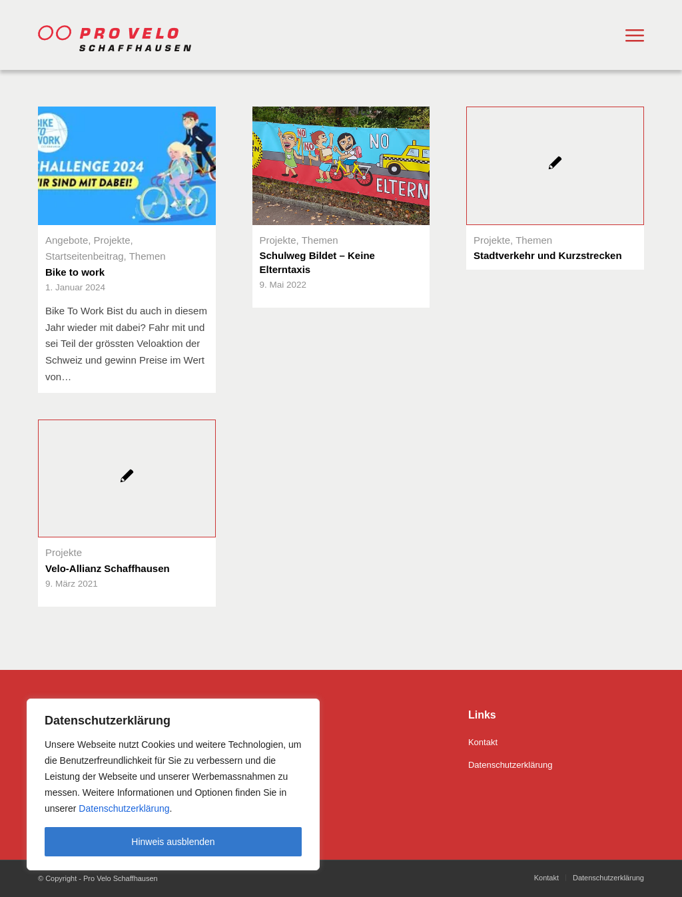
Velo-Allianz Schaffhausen (107, 568)
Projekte (112, 240)
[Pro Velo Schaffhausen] (124, 35)
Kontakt (483, 742)
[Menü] (634, 35)
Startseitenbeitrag (84, 256)
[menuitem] (634, 35)
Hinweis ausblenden (172, 841)
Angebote (66, 240)
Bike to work (75, 272)
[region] (173, 784)
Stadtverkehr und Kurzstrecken (548, 255)
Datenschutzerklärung (122, 808)
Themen (147, 256)
